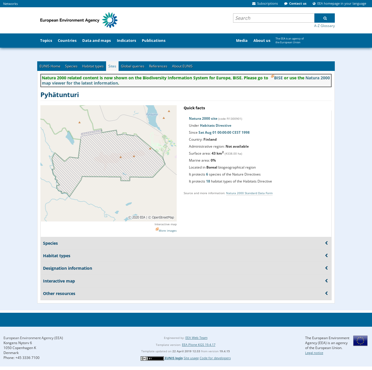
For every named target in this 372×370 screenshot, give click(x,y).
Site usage (191, 358)
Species (71, 66)
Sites (112, 66)
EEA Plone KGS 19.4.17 (198, 344)
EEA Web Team (196, 337)
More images (168, 230)
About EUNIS (182, 66)
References (158, 66)
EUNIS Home (50, 66)
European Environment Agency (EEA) (33, 337)
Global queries (132, 66)
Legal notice (314, 353)
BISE (278, 78)
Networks (10, 3)
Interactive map (166, 224)
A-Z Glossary (324, 25)
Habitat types (93, 66)
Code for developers (215, 358)
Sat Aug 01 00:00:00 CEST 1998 (224, 132)
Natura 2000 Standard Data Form (249, 193)
